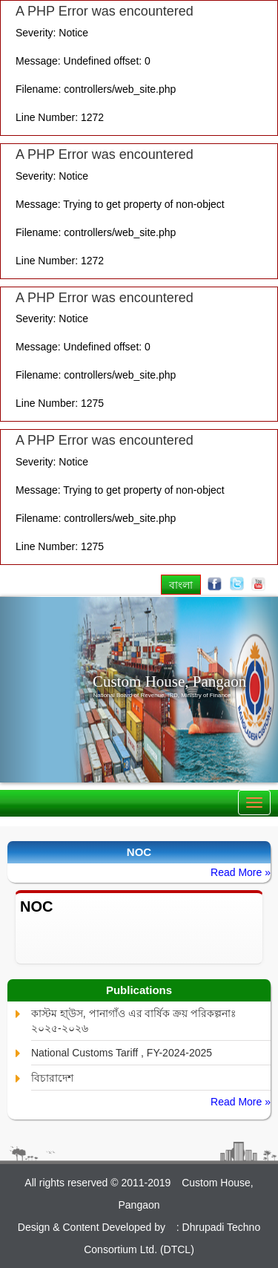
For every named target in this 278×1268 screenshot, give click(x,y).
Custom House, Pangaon (169, 681)
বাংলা (181, 585)
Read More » (241, 872)
